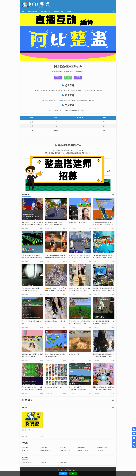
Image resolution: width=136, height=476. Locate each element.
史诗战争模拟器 (74, 354)
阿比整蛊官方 (63, 462)
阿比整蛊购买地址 (27, 462)
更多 (113, 194)
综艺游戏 (63, 448)
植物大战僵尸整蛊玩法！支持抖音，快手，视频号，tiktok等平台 (32, 389)
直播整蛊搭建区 (32, 11)
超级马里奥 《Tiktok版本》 (78, 222)
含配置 (100, 451)
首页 (23, 11)
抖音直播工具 (102, 448)
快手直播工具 (45, 451)
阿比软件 (44, 448)
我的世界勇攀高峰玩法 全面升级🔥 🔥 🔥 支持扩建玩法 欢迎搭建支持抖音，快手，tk (103, 224)
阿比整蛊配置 (83, 451)
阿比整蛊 (25, 448)
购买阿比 (69, 11)
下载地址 (58, 77)
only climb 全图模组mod (53, 387)
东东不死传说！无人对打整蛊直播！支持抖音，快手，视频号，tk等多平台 (80, 257)
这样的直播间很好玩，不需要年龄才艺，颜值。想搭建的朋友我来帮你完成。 (103, 389)
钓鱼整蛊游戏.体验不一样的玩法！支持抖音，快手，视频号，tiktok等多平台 (103, 257)
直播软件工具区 (58, 11)
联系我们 (68, 470)
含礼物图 (25, 451)
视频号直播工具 (65, 451)
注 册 (73, 473)
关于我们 (60, 470)
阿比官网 (81, 448)
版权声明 (75, 470)
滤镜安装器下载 (45, 11)
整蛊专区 (68, 77)
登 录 (63, 473)
